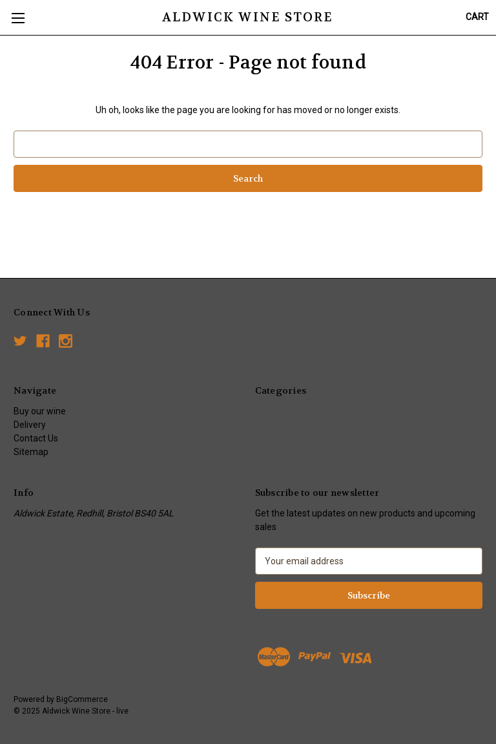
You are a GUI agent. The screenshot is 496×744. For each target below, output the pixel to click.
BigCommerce (82, 699)
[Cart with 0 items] (477, 17)
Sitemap (31, 452)
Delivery (30, 425)
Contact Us (36, 438)
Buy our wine (40, 411)
